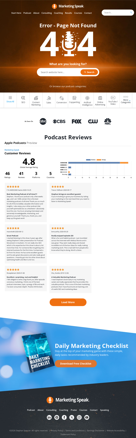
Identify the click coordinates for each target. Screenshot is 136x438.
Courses (83, 410)
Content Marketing (36, 101)
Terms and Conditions (75, 430)
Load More (68, 302)
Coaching (63, 410)
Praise (74, 410)
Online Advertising (100, 101)
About (41, 410)
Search (90, 72)
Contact (93, 410)
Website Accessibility (116, 430)
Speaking (104, 410)
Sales (48, 100)
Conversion (61, 100)
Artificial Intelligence (87, 101)
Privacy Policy (57, 430)
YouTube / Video (113, 100)
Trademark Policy (68, 434)
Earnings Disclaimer (95, 430)
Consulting (51, 410)
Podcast (31, 410)
